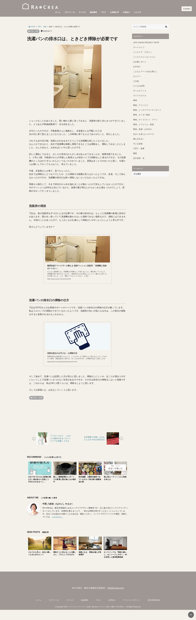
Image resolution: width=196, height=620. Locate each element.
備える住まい (138, 139)
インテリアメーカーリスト (144, 57)
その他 (136, 81)
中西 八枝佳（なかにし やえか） (58, 514)
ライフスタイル (139, 96)
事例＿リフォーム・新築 (143, 124)
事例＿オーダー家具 (141, 115)
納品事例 (93, 12)
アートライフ (138, 47)
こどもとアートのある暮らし (145, 71)
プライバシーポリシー (131, 610)
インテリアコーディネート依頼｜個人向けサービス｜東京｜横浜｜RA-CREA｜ (96, 617)
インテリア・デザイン (142, 52)
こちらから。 (57, 527)
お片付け (137, 67)
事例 (135, 100)
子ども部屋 (138, 144)
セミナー (137, 76)
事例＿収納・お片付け (142, 129)
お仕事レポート (139, 62)
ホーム (57, 12)
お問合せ (126, 12)
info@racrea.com (115, 598)
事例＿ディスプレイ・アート (145, 120)
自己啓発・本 (138, 158)
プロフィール (69, 12)
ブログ (103, 12)
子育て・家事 (33, 31)
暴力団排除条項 (154, 610)
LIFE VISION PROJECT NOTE (146, 42)
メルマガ (137, 12)
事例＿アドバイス (140, 105)
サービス (82, 12)
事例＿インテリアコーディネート (147, 110)
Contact (186, 9)
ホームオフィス (139, 91)
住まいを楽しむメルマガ (143, 134)
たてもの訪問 (138, 86)
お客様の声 (114, 12)
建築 (135, 153)
